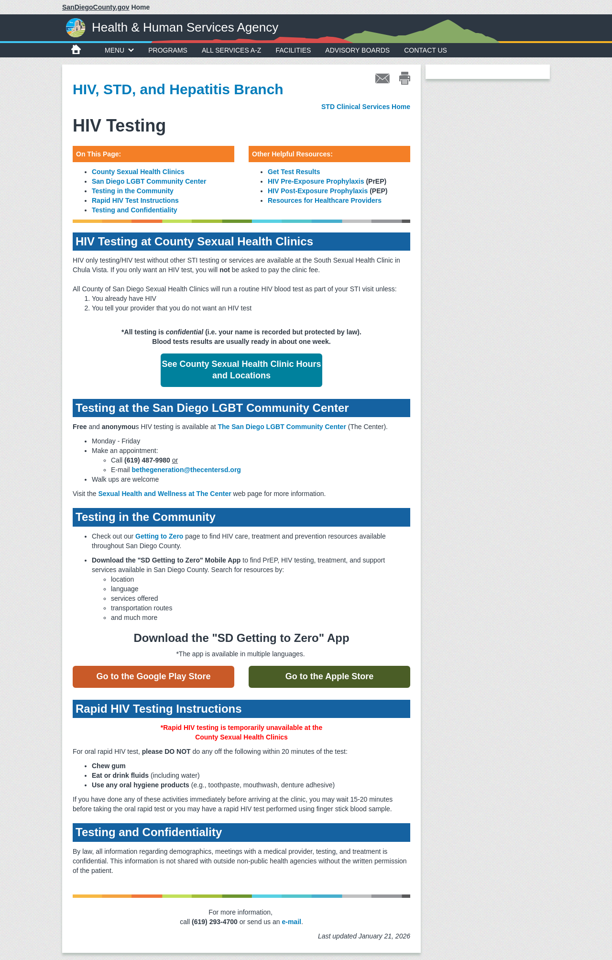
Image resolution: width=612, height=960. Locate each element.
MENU (119, 50)
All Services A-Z (232, 50)
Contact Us (425, 50)
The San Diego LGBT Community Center (282, 426)
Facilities (293, 50)
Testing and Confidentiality (134, 210)
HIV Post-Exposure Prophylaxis (318, 191)
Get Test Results (294, 172)
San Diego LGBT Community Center (149, 181)
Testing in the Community (133, 191)
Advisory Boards (357, 50)
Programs (167, 50)
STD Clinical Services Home (365, 106)
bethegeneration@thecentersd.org (186, 470)
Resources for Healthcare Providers (325, 200)
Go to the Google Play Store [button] (153, 676)
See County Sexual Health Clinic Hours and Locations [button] (241, 369)
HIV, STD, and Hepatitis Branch (178, 89)
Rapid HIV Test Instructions (135, 200)
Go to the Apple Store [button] (329, 676)
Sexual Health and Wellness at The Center (164, 493)
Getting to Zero (159, 536)
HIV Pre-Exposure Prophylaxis (316, 181)
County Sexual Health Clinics (138, 172)
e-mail (291, 922)
